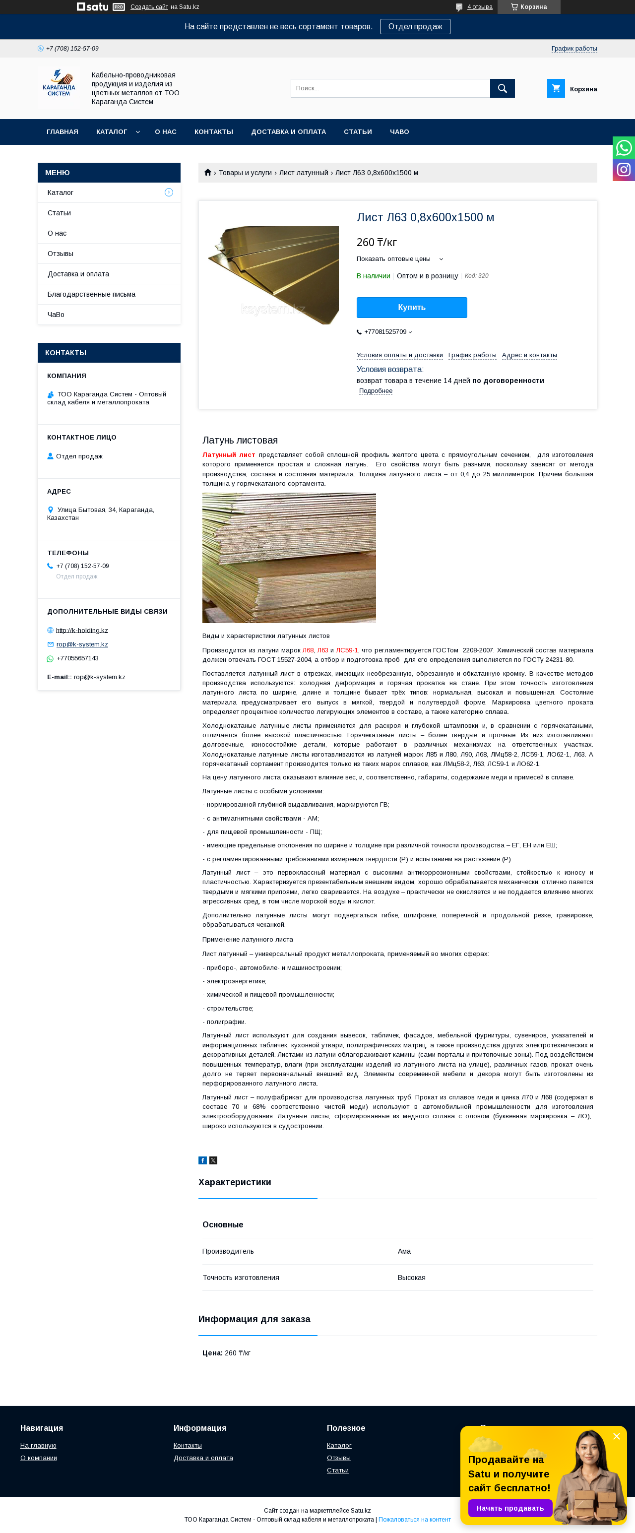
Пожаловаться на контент (415, 1519)
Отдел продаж (415, 26)
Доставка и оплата (288, 131)
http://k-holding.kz (82, 630)
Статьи (358, 131)
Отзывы (60, 253)
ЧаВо (399, 131)
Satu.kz (361, 1510)
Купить (412, 307)
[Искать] (502, 88)
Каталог (111, 131)
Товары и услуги (245, 173)
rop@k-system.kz (82, 644)
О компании (38, 1458)
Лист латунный (303, 173)
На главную (38, 1445)
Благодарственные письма (91, 294)
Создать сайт (149, 6)
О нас (166, 131)
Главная (62, 131)
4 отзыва (480, 6)
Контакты (213, 131)
